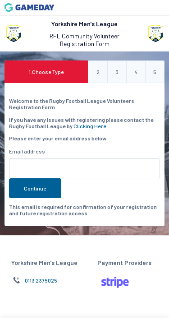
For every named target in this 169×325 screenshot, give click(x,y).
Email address (27, 151)
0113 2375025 (41, 280)
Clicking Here (89, 126)
